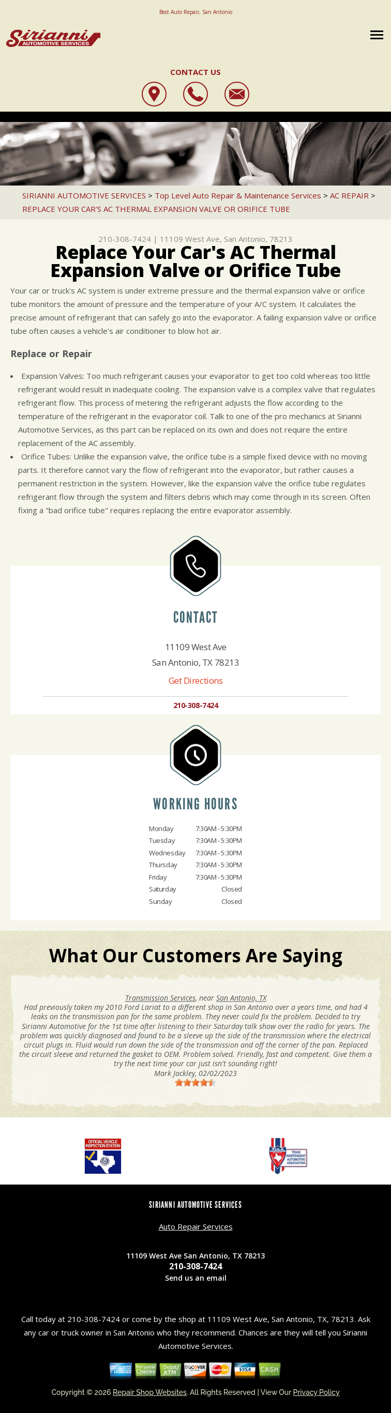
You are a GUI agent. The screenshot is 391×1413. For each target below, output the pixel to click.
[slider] (195, 1082)
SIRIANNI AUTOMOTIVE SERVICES (84, 195)
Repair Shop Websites (150, 1392)
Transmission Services (160, 998)
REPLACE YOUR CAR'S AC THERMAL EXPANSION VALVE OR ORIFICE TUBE (156, 209)
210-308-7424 (124, 239)
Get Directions (196, 680)
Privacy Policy (316, 1392)
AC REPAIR (349, 195)
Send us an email (196, 1278)
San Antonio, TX (241, 998)
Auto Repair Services (196, 1226)
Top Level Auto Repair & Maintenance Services (238, 195)
